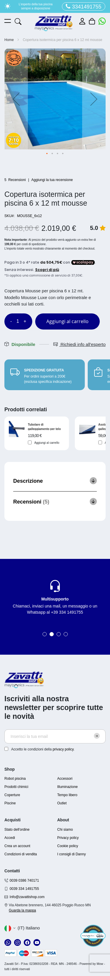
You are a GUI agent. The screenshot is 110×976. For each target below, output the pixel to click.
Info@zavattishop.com (27, 897)
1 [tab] (45, 634)
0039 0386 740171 (24, 880)
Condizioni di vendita (20, 854)
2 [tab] (52, 634)
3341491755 (83, 7)
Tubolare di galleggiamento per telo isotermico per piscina (44, 426)
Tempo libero (67, 795)
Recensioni (31, 502)
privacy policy (63, 749)
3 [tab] (59, 634)
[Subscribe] (97, 736)
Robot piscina (15, 779)
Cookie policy (67, 846)
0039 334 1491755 (24, 889)
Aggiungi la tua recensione (52, 180)
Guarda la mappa (22, 910)
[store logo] (54, 23)
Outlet (62, 803)
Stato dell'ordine (17, 829)
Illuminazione (67, 787)
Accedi (9, 838)
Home (9, 40)
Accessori (64, 779)
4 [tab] (66, 634)
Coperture (12, 795)
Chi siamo (65, 829)
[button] (16, 98)
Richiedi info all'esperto (79, 344)
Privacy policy (68, 838)
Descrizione (28, 481)
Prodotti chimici (16, 787)
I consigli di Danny (71, 854)
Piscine (10, 803)
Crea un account (17, 846)
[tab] (55, 481)
